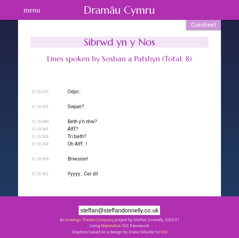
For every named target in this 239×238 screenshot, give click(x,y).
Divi (164, 232)
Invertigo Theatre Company (90, 219)
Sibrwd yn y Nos (119, 42)
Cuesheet (203, 25)
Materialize (110, 225)
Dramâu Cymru (119, 9)
